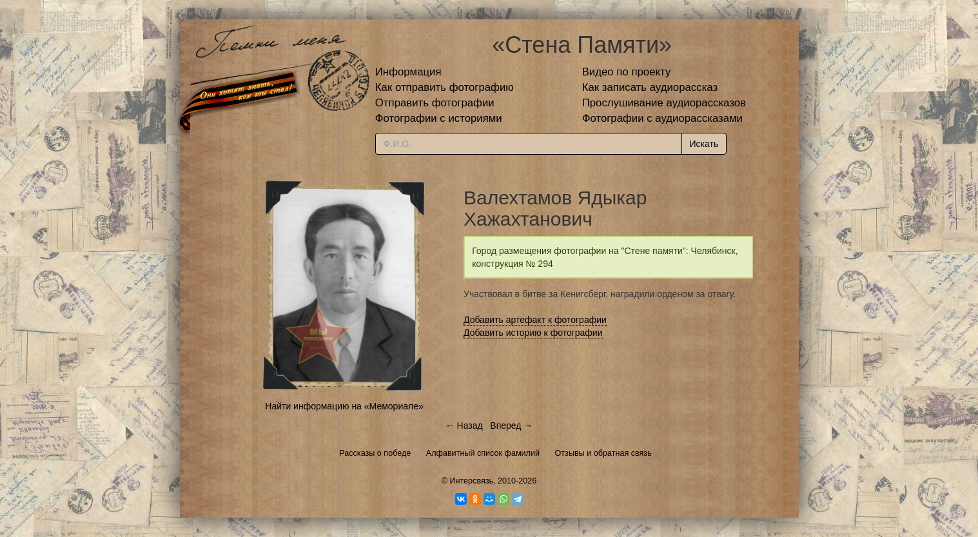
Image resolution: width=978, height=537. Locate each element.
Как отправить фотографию (444, 87)
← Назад (464, 425)
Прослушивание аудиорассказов (664, 103)
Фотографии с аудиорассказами (662, 118)
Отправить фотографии (434, 103)
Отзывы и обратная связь (603, 453)
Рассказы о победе (375, 453)
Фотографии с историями (438, 118)
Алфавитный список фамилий (483, 453)
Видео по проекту (626, 72)
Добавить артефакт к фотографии (535, 320)
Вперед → (511, 425)
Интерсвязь (471, 480)
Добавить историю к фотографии (533, 332)
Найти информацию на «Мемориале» (344, 406)
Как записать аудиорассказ (650, 87)
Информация (408, 72)
